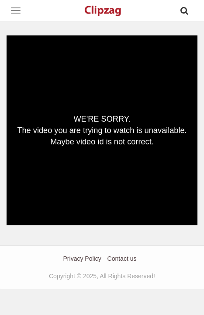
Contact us (122, 258)
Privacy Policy (82, 258)
